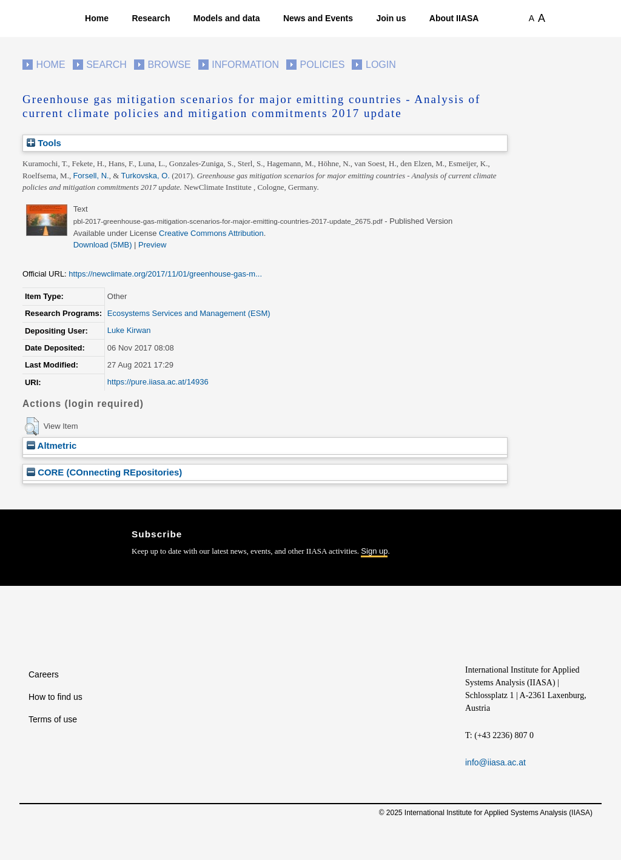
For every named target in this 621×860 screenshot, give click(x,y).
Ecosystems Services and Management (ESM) (188, 313)
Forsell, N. (91, 175)
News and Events (318, 18)
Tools (44, 143)
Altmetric (51, 445)
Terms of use (53, 719)
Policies (322, 64)
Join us (391, 18)
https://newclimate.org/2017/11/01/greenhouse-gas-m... (165, 273)
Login (381, 64)
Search (106, 64)
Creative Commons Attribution (211, 233)
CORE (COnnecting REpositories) (104, 472)
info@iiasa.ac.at (495, 762)
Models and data (226, 18)
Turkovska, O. (145, 175)
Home (97, 18)
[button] (32, 426)
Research (151, 18)
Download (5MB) (102, 244)
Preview (152, 244)
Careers (44, 674)
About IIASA (454, 18)
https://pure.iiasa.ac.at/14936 (158, 381)
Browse (168, 64)
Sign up (374, 551)
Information (245, 64)
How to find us (55, 697)
